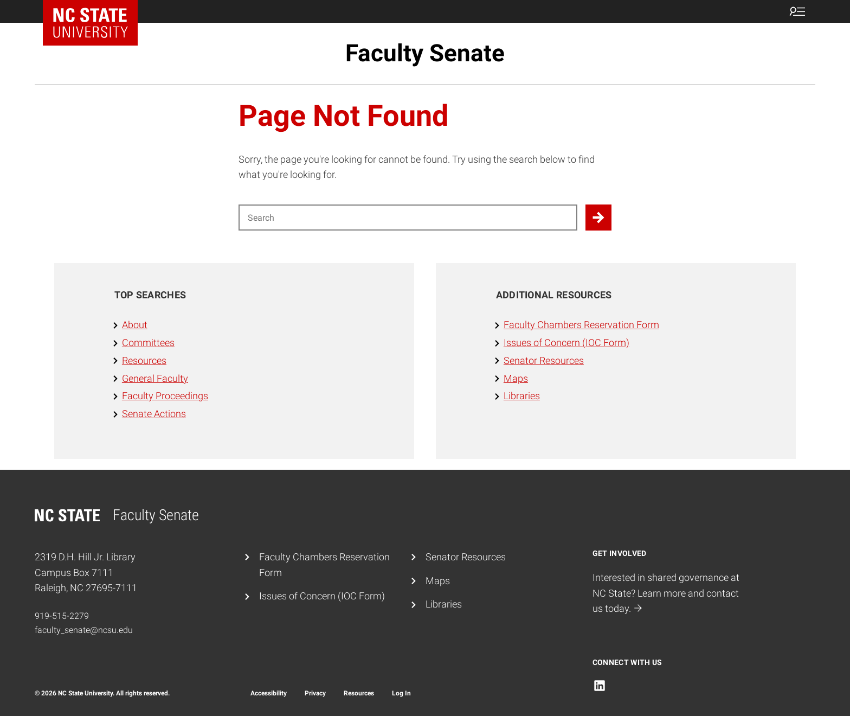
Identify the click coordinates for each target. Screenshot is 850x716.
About (134, 324)
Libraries (522, 395)
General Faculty (155, 378)
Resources (144, 360)
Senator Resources (544, 360)
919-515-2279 (62, 616)
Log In (401, 693)
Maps (516, 378)
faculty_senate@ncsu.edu (84, 630)
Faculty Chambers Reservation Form (581, 324)
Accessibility (268, 693)
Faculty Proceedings (165, 395)
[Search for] (408, 217)
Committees (148, 342)
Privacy (315, 693)
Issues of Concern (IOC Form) (566, 342)
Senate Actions (154, 413)
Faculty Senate (425, 53)
